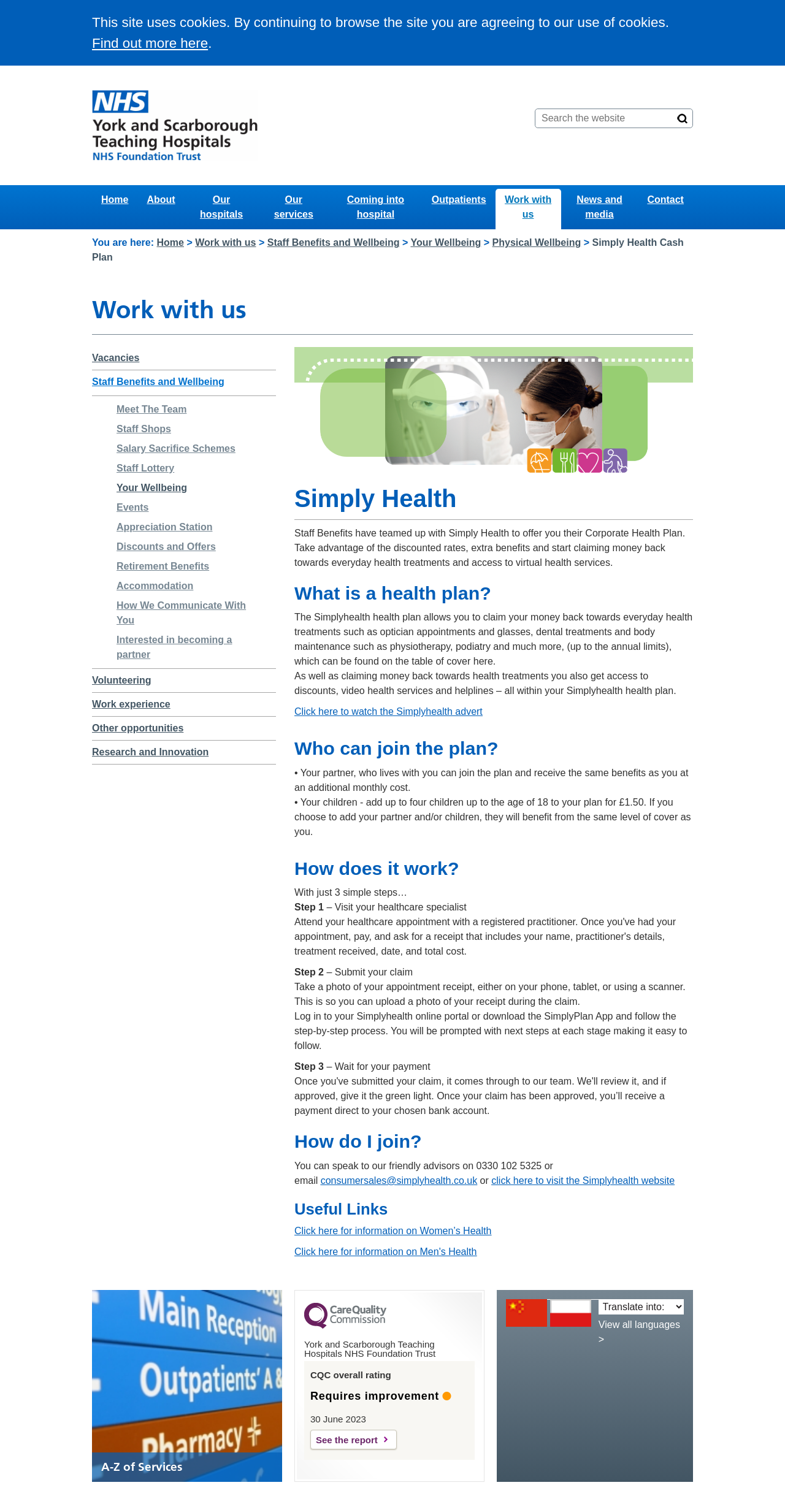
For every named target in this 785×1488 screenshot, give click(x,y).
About (161, 199)
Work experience (131, 704)
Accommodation (155, 586)
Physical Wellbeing (536, 242)
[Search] (682, 118)
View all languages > (639, 1332)
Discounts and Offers (166, 546)
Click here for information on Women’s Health (392, 1231)
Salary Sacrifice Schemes (176, 448)
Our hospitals (221, 206)
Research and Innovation (150, 752)
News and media (599, 206)
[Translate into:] (641, 1306)
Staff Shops (144, 429)
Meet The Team (151, 409)
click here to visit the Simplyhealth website (583, 1180)
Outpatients (459, 199)
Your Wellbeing (445, 242)
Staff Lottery (145, 468)
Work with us (528, 206)
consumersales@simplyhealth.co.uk (399, 1180)
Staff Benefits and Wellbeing (333, 242)
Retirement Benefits (163, 566)
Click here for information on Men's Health (385, 1251)
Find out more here (150, 43)
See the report (347, 1440)
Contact (665, 199)
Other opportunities (137, 728)
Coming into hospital (375, 206)
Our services (293, 206)
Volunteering (121, 680)
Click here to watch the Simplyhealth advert (388, 711)
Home (114, 199)
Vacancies (115, 358)
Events (132, 507)
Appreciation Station (164, 527)
